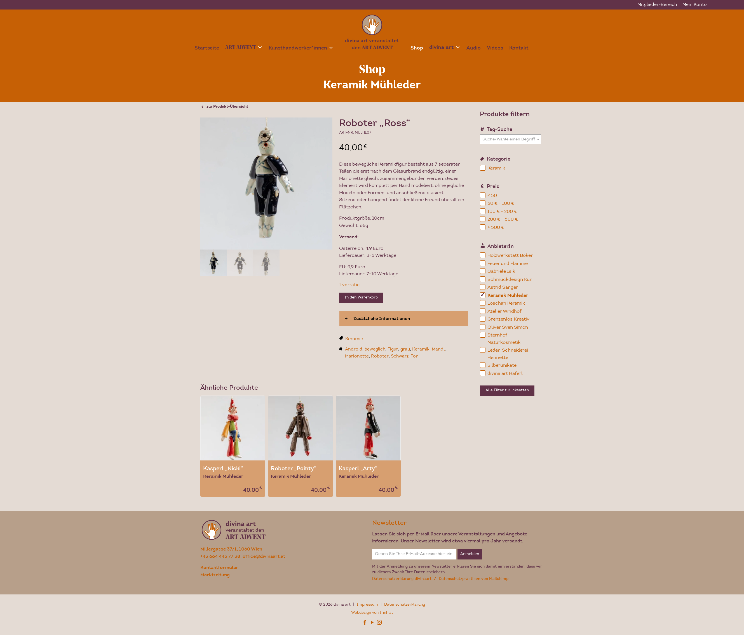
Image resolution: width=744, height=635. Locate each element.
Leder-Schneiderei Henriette (507, 354)
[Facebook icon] (365, 623)
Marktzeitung (215, 575)
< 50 (492, 195)
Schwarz (400, 356)
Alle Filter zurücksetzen (507, 390)
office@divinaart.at (264, 556)
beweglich (375, 349)
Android (353, 349)
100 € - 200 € (502, 211)
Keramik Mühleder (507, 295)
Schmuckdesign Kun (509, 279)
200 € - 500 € (502, 219)
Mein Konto (694, 5)
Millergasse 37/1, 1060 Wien (231, 549)
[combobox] (510, 139)
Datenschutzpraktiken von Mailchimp (473, 578)
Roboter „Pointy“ (293, 468)
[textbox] (510, 139)
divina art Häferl (505, 373)
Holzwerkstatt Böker (510, 255)
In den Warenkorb (361, 298)
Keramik (354, 339)
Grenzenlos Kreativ (508, 319)
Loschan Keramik (506, 303)
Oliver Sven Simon (507, 327)
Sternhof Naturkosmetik (503, 339)
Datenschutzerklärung (404, 605)
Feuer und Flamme (507, 263)
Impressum (368, 605)
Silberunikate (502, 365)
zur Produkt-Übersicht (227, 107)
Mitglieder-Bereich (657, 5)
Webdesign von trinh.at (372, 613)
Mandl (438, 349)
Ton (415, 356)
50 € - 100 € (500, 203)
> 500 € (495, 227)
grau (405, 349)
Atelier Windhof (504, 311)
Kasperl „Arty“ (358, 468)
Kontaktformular (219, 567)
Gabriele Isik (501, 271)
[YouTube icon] (372, 623)
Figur (393, 349)
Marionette (357, 356)
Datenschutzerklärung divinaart (402, 578)
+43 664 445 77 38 (220, 556)
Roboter (380, 356)
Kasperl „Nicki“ (223, 468)
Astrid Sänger (502, 287)
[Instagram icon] (379, 623)
